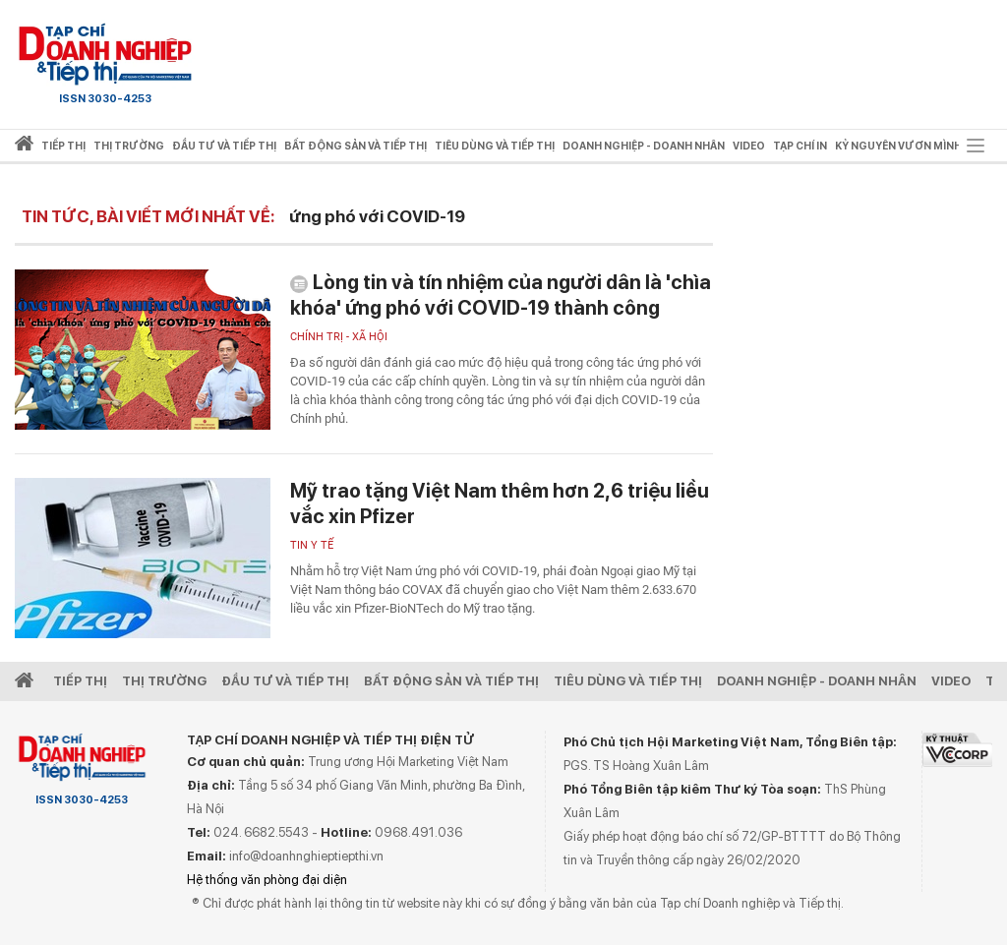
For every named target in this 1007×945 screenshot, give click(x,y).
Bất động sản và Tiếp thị (451, 681)
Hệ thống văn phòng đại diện (267, 879)
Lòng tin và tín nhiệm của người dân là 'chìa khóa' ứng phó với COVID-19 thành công (500, 295)
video (749, 146)
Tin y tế (311, 545)
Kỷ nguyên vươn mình (898, 146)
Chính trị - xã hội (338, 336)
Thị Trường (164, 681)
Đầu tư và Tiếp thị (285, 681)
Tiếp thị (63, 146)
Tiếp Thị (80, 681)
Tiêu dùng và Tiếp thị (628, 681)
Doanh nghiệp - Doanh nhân (817, 681)
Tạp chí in (800, 146)
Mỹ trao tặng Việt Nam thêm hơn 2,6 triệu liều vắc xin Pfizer (499, 503)
